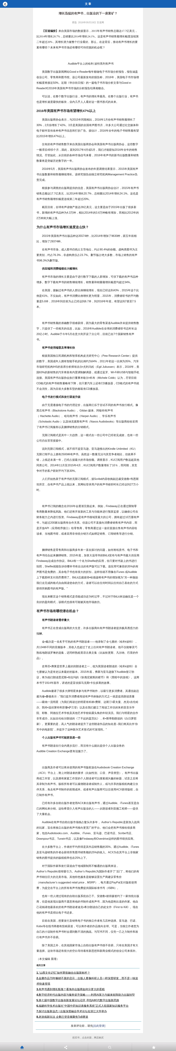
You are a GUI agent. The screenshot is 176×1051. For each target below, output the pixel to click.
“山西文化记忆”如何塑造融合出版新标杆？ (63, 972)
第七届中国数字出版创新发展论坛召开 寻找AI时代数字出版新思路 (77, 1000)
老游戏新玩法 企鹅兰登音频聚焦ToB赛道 (62, 1016)
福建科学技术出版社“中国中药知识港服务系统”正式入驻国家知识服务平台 (82, 1005)
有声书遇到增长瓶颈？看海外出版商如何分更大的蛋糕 (70, 989)
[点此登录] (99, 1025)
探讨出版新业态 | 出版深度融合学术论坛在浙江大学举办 (71, 1011)
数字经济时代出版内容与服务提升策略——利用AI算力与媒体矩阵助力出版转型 (85, 994)
